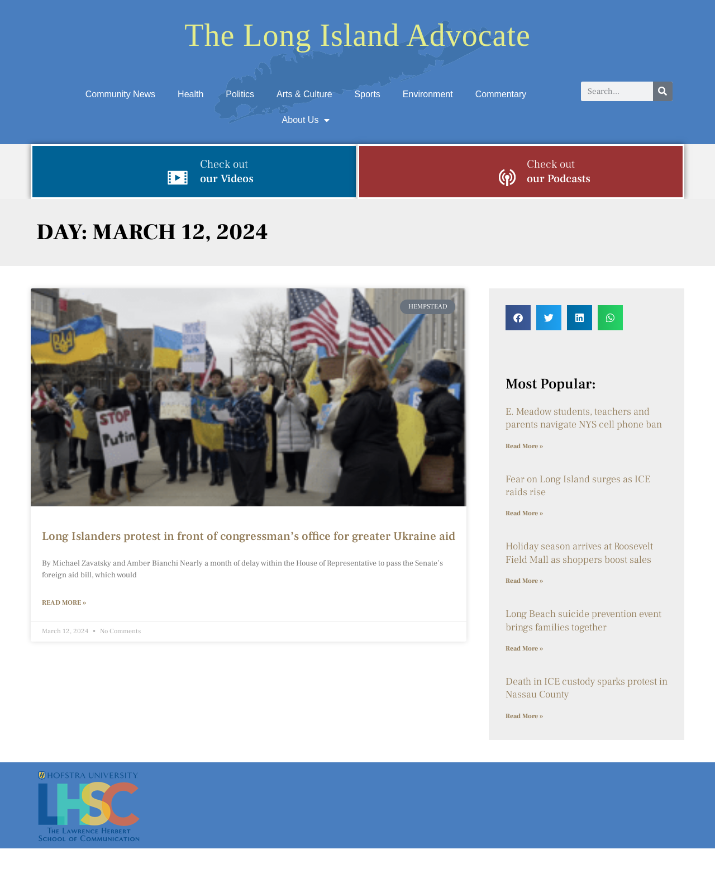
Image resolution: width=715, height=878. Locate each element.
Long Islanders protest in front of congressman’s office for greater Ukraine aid (248, 536)
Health (190, 94)
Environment (428, 94)
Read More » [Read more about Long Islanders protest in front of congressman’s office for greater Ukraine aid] (64, 603)
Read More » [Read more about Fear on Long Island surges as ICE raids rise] (524, 513)
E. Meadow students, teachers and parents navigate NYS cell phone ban (584, 418)
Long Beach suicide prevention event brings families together (583, 620)
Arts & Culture (304, 94)
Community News (120, 94)
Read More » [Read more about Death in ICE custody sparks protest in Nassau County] (524, 716)
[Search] (663, 91)
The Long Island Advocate (357, 35)
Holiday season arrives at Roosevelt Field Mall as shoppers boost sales (579, 553)
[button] (518, 317)
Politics (240, 94)
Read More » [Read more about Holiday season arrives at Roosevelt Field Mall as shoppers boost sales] (524, 581)
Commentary (501, 94)
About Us (306, 120)
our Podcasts (558, 171)
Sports (367, 94)
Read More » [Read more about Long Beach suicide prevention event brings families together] (524, 648)
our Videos (227, 171)
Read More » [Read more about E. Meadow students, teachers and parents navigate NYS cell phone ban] (524, 446)
